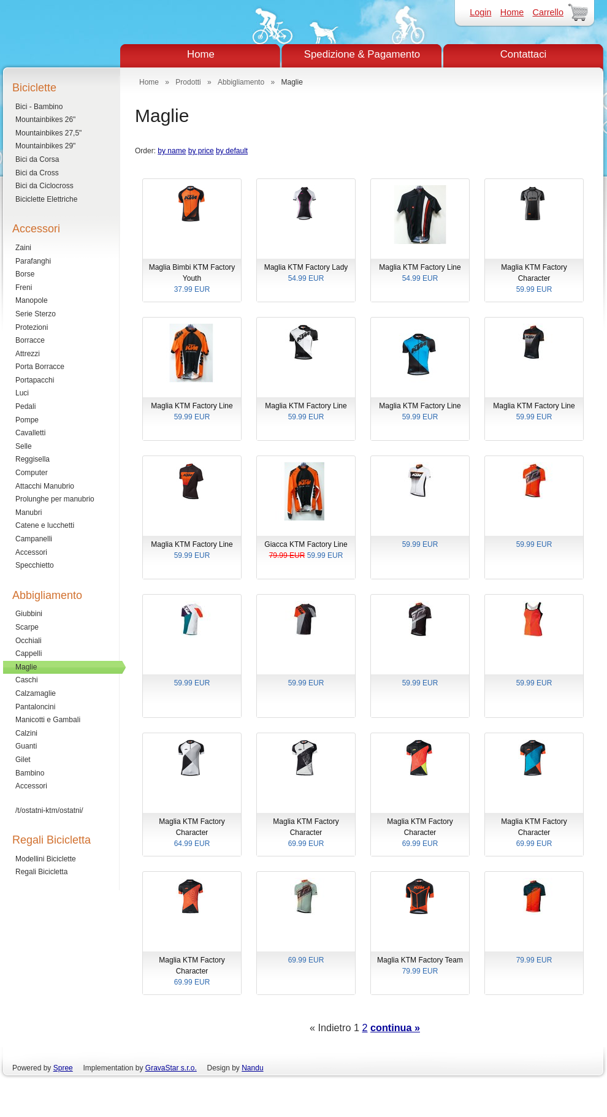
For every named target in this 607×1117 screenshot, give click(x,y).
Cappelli (28, 653)
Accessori (31, 552)
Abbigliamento (241, 82)
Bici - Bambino (39, 106)
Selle (23, 446)
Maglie (26, 667)
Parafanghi (33, 261)
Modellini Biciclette (45, 859)
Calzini (26, 733)
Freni (23, 287)
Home (512, 12)
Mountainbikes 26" (45, 119)
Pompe (27, 420)
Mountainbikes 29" (45, 146)
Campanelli (33, 539)
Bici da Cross (37, 173)
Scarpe (27, 627)
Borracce (30, 340)
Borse (24, 274)
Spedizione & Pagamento (362, 54)
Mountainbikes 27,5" (48, 133)
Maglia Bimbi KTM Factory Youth (192, 279)
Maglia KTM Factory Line (420, 273)
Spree (63, 1068)
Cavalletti (30, 433)
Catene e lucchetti (44, 525)
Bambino (29, 773)
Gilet (23, 759)
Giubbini (28, 613)
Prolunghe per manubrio (54, 499)
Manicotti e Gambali (47, 719)
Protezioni (31, 327)
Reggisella (32, 459)
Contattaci (523, 54)
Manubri (28, 512)
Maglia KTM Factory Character (534, 279)
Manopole (31, 300)
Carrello (548, 12)
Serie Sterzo (35, 314)
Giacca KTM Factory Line (306, 550)
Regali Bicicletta (41, 871)
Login (480, 12)
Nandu (252, 1068)
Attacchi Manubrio (44, 486)
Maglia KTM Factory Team (420, 966)
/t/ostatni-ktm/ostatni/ (49, 810)
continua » (395, 1027)
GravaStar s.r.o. (171, 1068)
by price (201, 151)
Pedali (25, 406)
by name (172, 151)
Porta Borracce (39, 366)
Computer (31, 472)
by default (232, 151)
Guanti (26, 746)
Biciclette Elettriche (46, 199)
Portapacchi (34, 380)
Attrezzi (27, 353)
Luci (22, 393)
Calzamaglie (35, 693)
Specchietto (34, 565)
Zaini (23, 247)
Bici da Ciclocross (44, 185)
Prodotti (187, 82)
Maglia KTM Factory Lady (306, 273)
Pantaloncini (35, 707)
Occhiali (28, 640)
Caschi (26, 680)
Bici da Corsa (37, 159)
